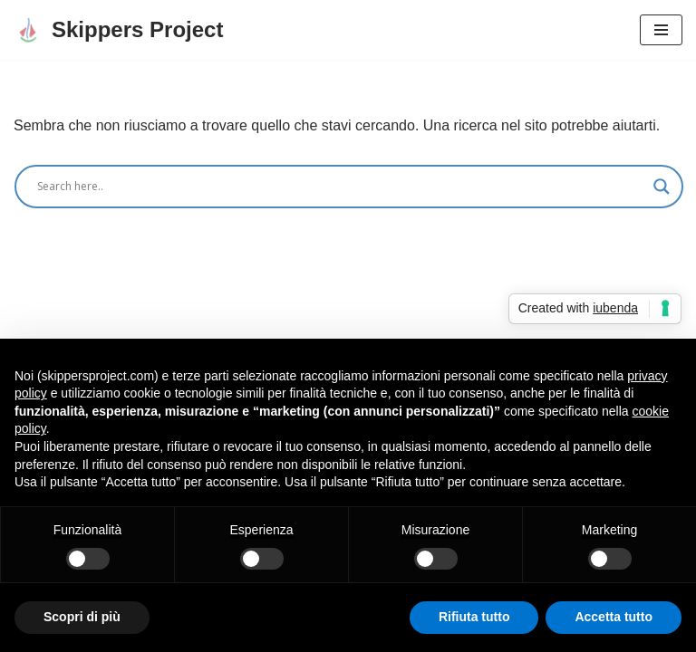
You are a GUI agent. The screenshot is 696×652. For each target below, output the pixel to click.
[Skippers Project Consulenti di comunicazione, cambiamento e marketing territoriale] (118, 30)
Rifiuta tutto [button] (474, 616)
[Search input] (340, 186)
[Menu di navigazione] (661, 29)
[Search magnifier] (661, 186)
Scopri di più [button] (82, 616)
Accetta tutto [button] (613, 616)
